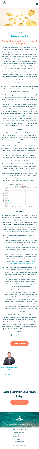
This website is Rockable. (19, 445)
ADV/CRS (19, 439)
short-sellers (17, 99)
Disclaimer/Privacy (19, 441)
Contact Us (19, 402)
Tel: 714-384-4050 (19, 434)
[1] (24, 116)
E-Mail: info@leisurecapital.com (20, 437)
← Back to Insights (19, 343)
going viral (21, 59)
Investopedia (15, 335)
